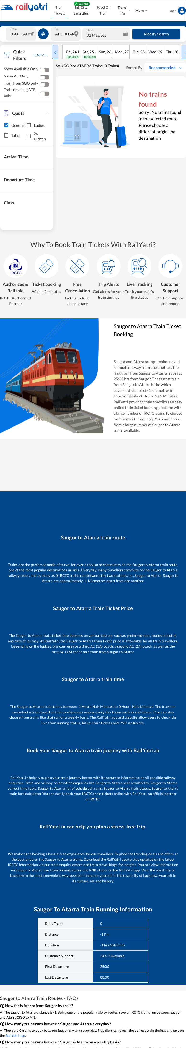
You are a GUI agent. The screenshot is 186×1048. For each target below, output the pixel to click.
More (141, 10)
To (56, 28)
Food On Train (103, 10)
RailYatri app (15, 1035)
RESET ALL (40, 55)
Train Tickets (59, 10)
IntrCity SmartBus (81, 10)
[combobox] (21, 34)
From (13, 28)
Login (177, 10)
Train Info (123, 10)
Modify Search (156, 34)
